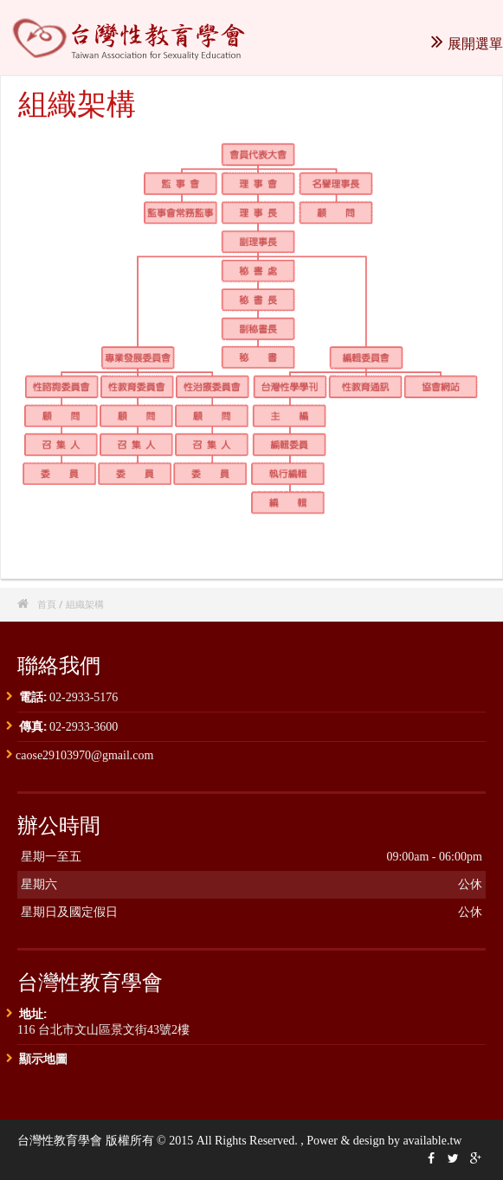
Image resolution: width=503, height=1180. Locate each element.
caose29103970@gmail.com (84, 755)
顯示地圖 (43, 1058)
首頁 (46, 603)
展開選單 (467, 43)
